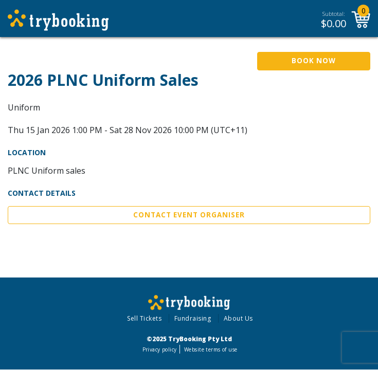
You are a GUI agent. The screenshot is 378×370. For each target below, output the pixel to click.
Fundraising (192, 318)
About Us (238, 318)
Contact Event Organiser (189, 214)
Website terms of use (210, 349)
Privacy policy (159, 349)
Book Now (314, 60)
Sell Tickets (144, 318)
